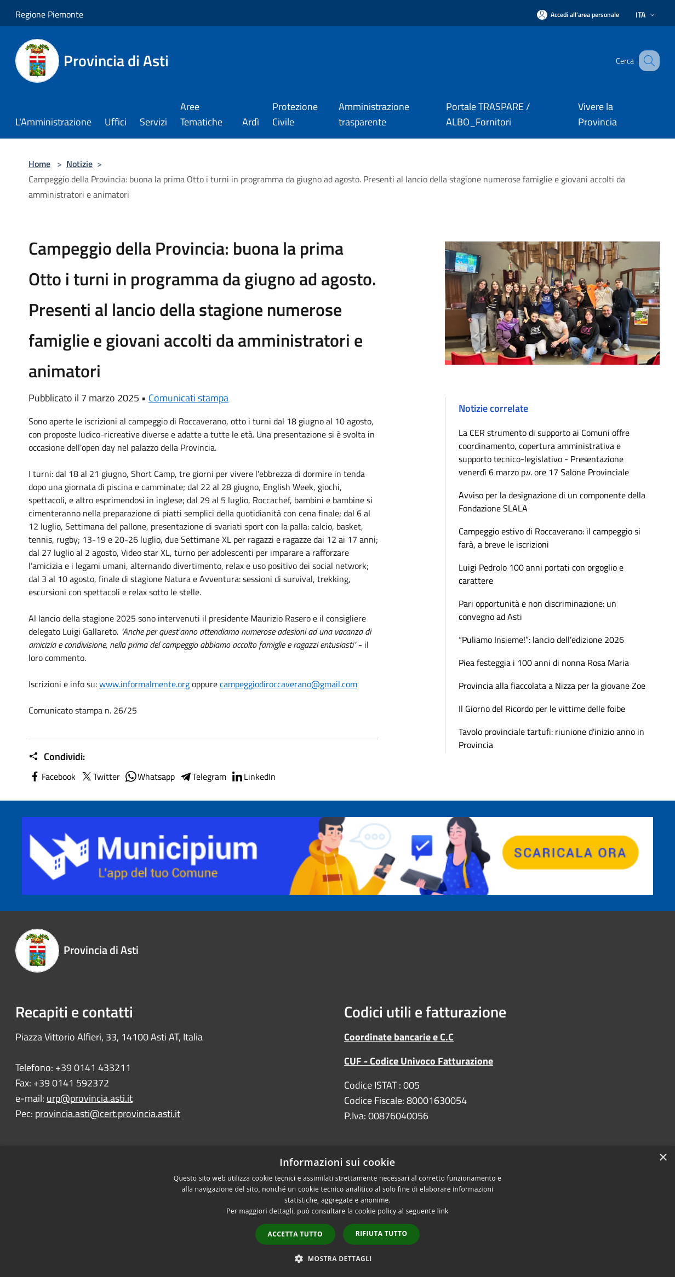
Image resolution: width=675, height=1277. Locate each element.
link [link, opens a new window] (443, 1211)
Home (39, 163)
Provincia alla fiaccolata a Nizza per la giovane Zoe (552, 685)
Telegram (202, 776)
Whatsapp (149, 776)
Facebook (52, 776)
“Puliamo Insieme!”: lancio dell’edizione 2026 (541, 639)
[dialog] (337, 1211)
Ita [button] (646, 14)
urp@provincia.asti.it (90, 1098)
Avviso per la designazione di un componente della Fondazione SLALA (552, 501)
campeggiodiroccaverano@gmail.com (288, 684)
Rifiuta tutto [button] (382, 1233)
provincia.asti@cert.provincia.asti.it (107, 1113)
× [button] (663, 1158)
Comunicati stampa (188, 397)
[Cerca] (646, 61)
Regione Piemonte (49, 14)
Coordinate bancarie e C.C (399, 1036)
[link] (144, 684)
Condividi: (56, 756)
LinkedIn (253, 776)
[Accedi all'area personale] (578, 14)
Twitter (100, 776)
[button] (337, 1258)
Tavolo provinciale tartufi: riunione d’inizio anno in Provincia (551, 738)
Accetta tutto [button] (295, 1234)
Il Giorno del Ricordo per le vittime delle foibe (542, 708)
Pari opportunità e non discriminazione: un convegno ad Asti (537, 610)
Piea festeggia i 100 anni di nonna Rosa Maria (544, 662)
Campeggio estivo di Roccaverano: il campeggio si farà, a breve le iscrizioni (549, 538)
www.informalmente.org (144, 684)
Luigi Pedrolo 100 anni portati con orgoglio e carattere (541, 574)
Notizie (79, 163)
